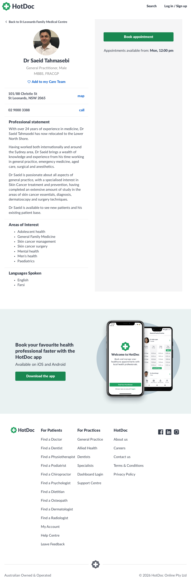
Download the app (40, 376)
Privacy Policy (124, 474)
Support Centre (89, 483)
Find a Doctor (51, 439)
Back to (36, 22)
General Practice (90, 439)
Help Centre (50, 535)
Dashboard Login (90, 474)
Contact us (122, 457)
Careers (119, 448)
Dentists (83, 457)
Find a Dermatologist (57, 509)
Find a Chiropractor (56, 474)
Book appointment (138, 37)
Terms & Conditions (129, 465)
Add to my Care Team (46, 82)
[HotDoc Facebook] (161, 432)
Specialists (85, 465)
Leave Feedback (53, 544)
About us (121, 439)
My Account (50, 527)
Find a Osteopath (54, 500)
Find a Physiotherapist (58, 457)
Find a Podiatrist (53, 465)
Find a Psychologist (56, 483)
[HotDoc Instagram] (176, 432)
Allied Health (87, 448)
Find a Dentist (52, 448)
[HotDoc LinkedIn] (168, 432)
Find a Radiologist (54, 518)
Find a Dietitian (52, 492)
